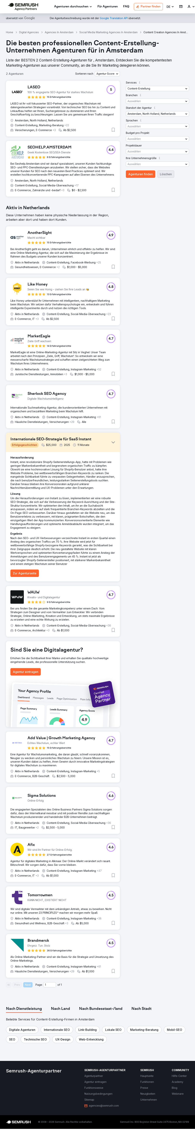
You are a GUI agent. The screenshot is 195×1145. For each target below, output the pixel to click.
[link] (107, 6)
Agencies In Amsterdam (59, 32)
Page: (39, 984)
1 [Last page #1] (61, 984)
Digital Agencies (29, 32)
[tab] (24, 1009)
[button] (170, 7)
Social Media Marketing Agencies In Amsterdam (108, 32)
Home (9, 32)
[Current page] (49, 984)
